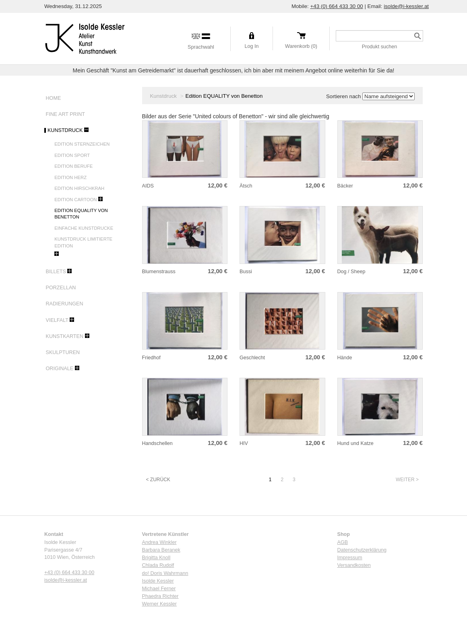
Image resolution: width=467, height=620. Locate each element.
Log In (251, 46)
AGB (342, 542)
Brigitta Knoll (156, 557)
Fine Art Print (64, 114)
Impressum (349, 557)
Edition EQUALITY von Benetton (81, 213)
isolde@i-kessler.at (406, 6)
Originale (58, 368)
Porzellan (60, 287)
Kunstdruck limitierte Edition (83, 242)
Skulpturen (62, 352)
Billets (55, 271)
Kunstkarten (63, 336)
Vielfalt (56, 320)
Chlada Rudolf (158, 565)
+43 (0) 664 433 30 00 (336, 6)
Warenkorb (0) (301, 46)
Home (52, 98)
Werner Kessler (159, 604)
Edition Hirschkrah (79, 188)
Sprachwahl (201, 47)
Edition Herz (70, 177)
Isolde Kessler (158, 581)
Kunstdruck (64, 130)
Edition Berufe (73, 166)
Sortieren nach (343, 96)
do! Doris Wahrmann (165, 573)
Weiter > (407, 479)
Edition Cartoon (75, 199)
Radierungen (63, 304)
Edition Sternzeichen (82, 144)
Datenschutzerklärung (362, 550)
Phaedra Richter (160, 596)
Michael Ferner (159, 588)
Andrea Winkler (159, 542)
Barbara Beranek (161, 550)
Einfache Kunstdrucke (83, 228)
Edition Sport (72, 155)
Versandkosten (354, 565)
